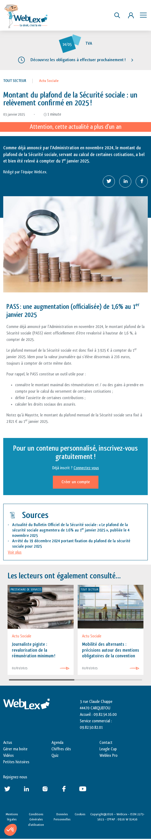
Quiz (55, 756)
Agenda (57, 743)
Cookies (80, 814)
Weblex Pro (108, 756)
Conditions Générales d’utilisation (36, 819)
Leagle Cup (108, 749)
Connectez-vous (86, 468)
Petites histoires (16, 762)
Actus (7, 743)
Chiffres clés (61, 749)
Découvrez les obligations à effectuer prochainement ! (78, 60)
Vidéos (8, 756)
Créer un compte (75, 482)
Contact (105, 743)
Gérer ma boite (15, 749)
